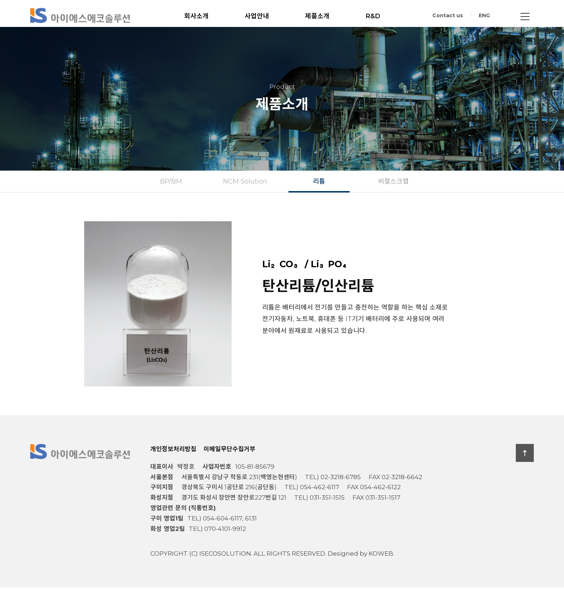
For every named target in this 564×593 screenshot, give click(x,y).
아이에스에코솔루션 (80, 15)
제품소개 (317, 16)
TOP (525, 458)
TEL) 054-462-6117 (312, 492)
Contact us (447, 16)
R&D (372, 16)
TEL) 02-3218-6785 (333, 482)
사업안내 (257, 16)
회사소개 (196, 16)
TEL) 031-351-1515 (319, 503)
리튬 (319, 187)
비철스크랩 (393, 187)
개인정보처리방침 (173, 454)
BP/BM (171, 187)
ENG (484, 16)
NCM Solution (245, 187)
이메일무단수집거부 (229, 454)
